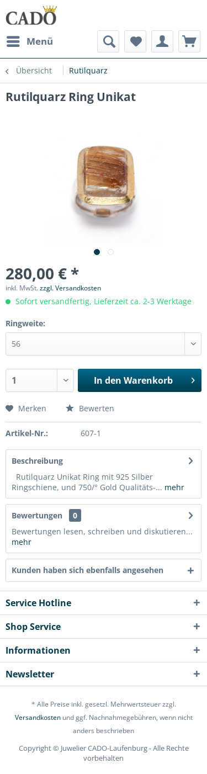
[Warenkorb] (189, 41)
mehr (173, 487)
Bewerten (90, 408)
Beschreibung (37, 460)
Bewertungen (37, 515)
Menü (30, 40)
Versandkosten (38, 717)
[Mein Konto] (162, 41)
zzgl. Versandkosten (70, 288)
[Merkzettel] (135, 41)
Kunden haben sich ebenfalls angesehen (87, 570)
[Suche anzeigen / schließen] (108, 41)
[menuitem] (29, 41)
